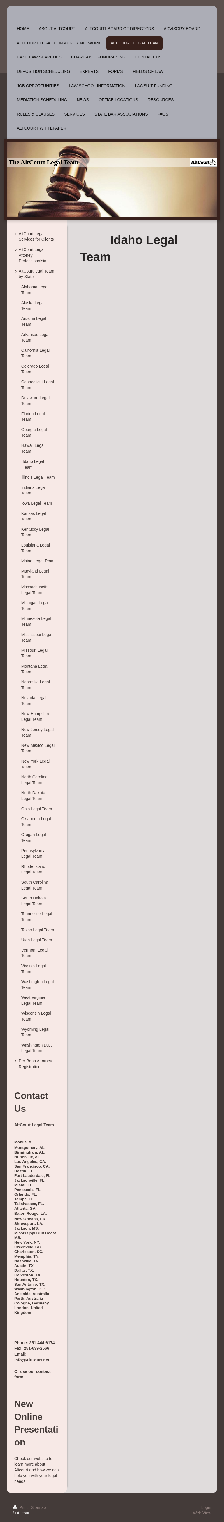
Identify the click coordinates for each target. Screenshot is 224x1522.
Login (206, 1507)
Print (21, 1507)
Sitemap (38, 1507)
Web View (202, 1513)
